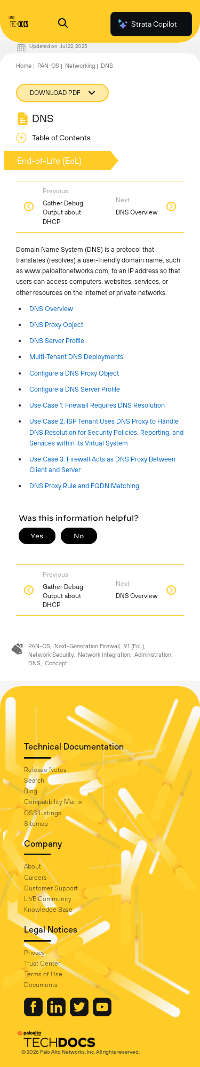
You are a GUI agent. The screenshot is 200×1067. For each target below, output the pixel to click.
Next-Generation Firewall (86, 646)
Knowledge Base (48, 909)
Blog (30, 791)
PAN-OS (48, 65)
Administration (152, 654)
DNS (107, 65)
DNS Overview (51, 309)
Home (23, 65)
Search (34, 780)
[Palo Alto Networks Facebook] (34, 1013)
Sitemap (36, 823)
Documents (41, 985)
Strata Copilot (146, 24)
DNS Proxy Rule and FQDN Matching (84, 486)
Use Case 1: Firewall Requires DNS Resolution (97, 405)
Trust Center (42, 963)
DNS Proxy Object (56, 325)
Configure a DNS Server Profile (74, 389)
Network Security (51, 654)
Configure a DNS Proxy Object (74, 373)
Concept (56, 663)
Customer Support (51, 888)
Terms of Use (43, 974)
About (32, 866)
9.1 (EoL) (134, 646)
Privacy (34, 953)
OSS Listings (42, 813)
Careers (35, 877)
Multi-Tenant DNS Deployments (76, 357)
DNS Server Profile (56, 341)
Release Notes (45, 770)
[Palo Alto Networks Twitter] (80, 1013)
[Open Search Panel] (63, 24)
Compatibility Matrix (53, 802)
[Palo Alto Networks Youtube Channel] (102, 1013)
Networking (80, 65)
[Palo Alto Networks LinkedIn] (57, 1013)
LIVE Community (47, 899)
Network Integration (104, 654)
